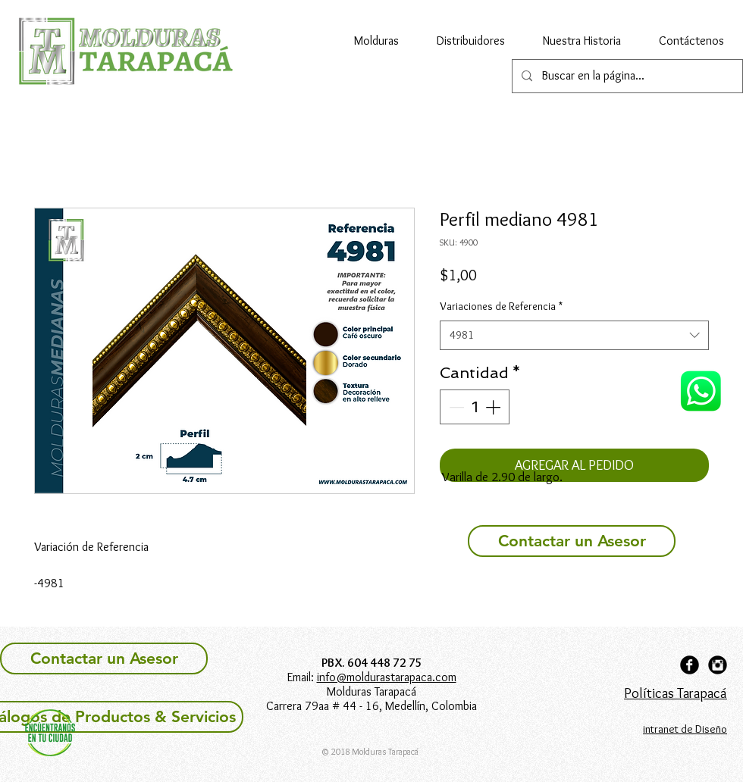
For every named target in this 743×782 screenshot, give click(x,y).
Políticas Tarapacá (675, 693)
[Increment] (494, 407)
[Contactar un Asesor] (572, 541)
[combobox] (574, 335)
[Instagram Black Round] (717, 664)
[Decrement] (455, 407)
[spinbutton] (474, 407)
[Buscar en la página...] (625, 76)
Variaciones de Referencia (501, 306)
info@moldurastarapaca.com (386, 677)
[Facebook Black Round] (689, 664)
